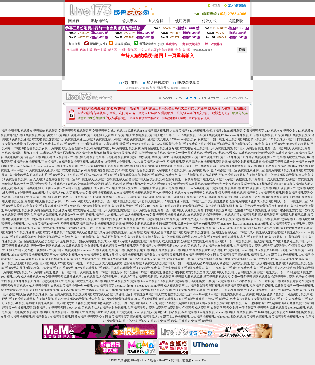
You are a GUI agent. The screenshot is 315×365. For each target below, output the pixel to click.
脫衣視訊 (203, 139)
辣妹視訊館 (126, 183)
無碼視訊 (19, 188)
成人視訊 (117, 130)
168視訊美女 (65, 161)
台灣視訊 (211, 197)
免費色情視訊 (150, 148)
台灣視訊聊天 (35, 188)
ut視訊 (290, 139)
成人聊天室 (101, 188)
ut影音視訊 (112, 183)
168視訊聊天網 (303, 152)
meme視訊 (146, 130)
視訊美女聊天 (160, 139)
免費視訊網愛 (224, 148)
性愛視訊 (167, 166)
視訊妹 (59, 139)
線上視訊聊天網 (204, 148)
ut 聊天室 (115, 188)
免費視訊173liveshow (222, 135)
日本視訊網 (18, 148)
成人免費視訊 (242, 152)
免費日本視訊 (206, 210)
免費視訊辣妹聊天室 (251, 170)
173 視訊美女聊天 (95, 166)
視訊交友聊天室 (205, 232)
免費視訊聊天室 (253, 130)
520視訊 (71, 183)
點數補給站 (100, 21)
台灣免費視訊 (274, 170)
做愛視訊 (125, 144)
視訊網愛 (244, 139)
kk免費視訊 (162, 170)
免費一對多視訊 (140, 157)
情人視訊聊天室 (63, 157)
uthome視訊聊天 (232, 130)
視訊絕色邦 (26, 157)
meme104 (19, 166)
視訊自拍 (100, 152)
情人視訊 (19, 135)
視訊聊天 (52, 130)
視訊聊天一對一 (73, 144)
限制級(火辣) (98, 44)
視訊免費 (95, 157)
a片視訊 (230, 179)
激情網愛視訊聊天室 (224, 170)
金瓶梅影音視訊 (272, 161)
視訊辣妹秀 (291, 170)
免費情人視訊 (11, 183)
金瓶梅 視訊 (173, 179)
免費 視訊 (181, 144)
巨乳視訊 (218, 175)
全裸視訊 (291, 179)
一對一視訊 (217, 139)
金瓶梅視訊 (213, 130)
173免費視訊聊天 (177, 183)
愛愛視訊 (154, 166)
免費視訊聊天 (67, 130)
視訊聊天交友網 (103, 135)
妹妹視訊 (100, 179)
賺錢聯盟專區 (188, 83)
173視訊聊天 (62, 135)
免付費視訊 (239, 166)
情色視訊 (142, 135)
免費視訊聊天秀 (214, 161)
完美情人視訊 (255, 175)
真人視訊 (39, 179)
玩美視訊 (250, 183)
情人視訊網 (161, 130)
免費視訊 (14, 130)
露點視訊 (129, 166)
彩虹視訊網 (115, 166)
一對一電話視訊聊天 (33, 183)
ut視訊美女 (97, 161)
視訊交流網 (272, 175)
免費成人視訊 (54, 144)
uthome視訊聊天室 (297, 144)
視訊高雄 (205, 175)
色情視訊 (268, 135)
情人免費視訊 (203, 237)
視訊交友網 (34, 139)
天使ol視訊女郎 (242, 144)
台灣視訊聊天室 (235, 175)
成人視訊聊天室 (73, 166)
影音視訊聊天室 (124, 135)
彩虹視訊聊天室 (181, 170)
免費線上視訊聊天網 (90, 183)
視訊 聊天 (131, 152)
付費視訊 (211, 228)
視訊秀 (207, 152)
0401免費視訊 (197, 130)
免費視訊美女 (101, 130)
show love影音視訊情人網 (293, 183)
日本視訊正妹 (304, 139)
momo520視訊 (196, 188)
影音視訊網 (109, 157)
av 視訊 (114, 175)
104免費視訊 (120, 148)
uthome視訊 (18, 170)
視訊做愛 (123, 139)
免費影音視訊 (255, 148)
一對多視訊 (167, 161)
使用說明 (182, 21)
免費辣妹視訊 (284, 152)
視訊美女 (26, 130)
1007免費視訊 (261, 144)
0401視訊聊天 (85, 179)
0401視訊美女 (305, 130)
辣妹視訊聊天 (213, 183)
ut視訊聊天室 (93, 144)
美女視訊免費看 (12, 144)
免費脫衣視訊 (102, 148)
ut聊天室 (59, 188)
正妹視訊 (89, 139)
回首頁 (73, 21)
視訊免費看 (254, 161)
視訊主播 (213, 157)
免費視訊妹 (19, 139)
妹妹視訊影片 (239, 157)
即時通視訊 (195, 152)
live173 (30, 166)
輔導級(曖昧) (123, 44)
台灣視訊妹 (145, 152)
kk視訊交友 (21, 161)
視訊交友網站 (184, 148)
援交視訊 (73, 175)
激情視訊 (160, 152)
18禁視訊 (110, 161)
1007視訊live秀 (222, 152)
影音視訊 (255, 135)
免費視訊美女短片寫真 (291, 157)
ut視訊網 (87, 148)
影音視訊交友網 (276, 166)
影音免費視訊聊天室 (262, 157)
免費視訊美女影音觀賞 (66, 148)
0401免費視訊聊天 (263, 152)
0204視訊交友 (274, 130)
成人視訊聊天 (256, 166)
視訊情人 (239, 148)
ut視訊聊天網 (43, 157)
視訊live (292, 166)
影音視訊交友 (146, 170)
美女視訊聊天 (115, 152)
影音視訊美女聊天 (38, 148)
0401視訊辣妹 (127, 170)
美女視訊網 (157, 179)
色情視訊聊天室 (138, 179)
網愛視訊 (56, 152)
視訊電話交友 (194, 161)
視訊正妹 (85, 175)
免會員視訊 (196, 183)
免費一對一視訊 (294, 161)
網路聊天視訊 (289, 175)
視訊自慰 (112, 170)
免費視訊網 (33, 135)
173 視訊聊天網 (267, 183)
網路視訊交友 (84, 152)
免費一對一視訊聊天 (278, 148)
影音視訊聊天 (158, 87)
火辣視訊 (298, 148)
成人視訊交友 (276, 179)
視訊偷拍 (200, 157)
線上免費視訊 (222, 166)
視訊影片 (17, 152)
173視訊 (44, 152)
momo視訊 (55, 166)
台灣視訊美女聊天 (182, 157)
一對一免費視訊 (202, 166)
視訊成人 (209, 179)
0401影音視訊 (178, 130)
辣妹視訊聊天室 (117, 179)
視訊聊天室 (84, 130)
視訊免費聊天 (257, 179)
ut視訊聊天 (278, 144)
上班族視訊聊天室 (153, 175)
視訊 (4, 130)
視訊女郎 (7, 135)
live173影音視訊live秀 (146, 161)
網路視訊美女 (160, 157)
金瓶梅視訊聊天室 (219, 144)
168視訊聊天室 (209, 219)
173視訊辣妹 (277, 139)
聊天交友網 (129, 188)
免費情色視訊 (174, 175)
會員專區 (129, 21)
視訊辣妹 (39, 130)
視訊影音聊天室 (18, 175)
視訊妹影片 (167, 148)
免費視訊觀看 (96, 170)
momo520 (42, 166)
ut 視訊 (220, 179)
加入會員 (156, 21)
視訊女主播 (31, 152)
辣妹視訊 (243, 135)
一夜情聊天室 (146, 188)
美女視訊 (86, 135)
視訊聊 (180, 161)
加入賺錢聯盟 (158, 83)
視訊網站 (210, 206)
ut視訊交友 (213, 245)
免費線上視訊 (197, 144)
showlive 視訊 (100, 175)
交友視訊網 (305, 179)
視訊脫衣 (135, 148)
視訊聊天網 (155, 135)
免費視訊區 (36, 161)
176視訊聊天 (110, 144)
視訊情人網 (81, 157)
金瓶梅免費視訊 (33, 144)
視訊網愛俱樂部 (130, 175)
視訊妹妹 (156, 144)
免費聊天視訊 (182, 166)
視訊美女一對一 (176, 152)
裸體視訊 (69, 152)
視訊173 (225, 157)
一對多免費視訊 (192, 179)
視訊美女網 (79, 170)
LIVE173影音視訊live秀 (124, 360)
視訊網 (75, 135)
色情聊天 (87, 188)
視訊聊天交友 (57, 175)
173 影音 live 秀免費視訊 (180, 135)
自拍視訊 (50, 161)
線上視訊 (231, 139)
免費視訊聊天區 (140, 139)
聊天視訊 (142, 166)
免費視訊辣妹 (74, 139)
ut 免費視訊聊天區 (38, 170)
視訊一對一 (142, 183)
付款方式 (209, 21)
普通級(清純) (147, 44)
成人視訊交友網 (60, 170)
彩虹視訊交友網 (235, 161)
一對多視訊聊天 (233, 183)
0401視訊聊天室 (209, 223)
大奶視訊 (304, 166)
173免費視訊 (131, 130)
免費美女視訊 (141, 144)
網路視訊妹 (157, 183)
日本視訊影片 (38, 175)
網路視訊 (169, 144)
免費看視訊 (81, 161)
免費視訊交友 (302, 135)
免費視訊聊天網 (106, 139)
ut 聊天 (49, 188)
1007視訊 (202, 135)
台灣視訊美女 (10, 157)
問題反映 (235, 21)
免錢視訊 (242, 179)
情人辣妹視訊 (56, 183)
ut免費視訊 (124, 161)
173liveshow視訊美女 (183, 139)
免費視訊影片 (201, 170)
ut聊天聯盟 (73, 188)
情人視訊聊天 (259, 139)
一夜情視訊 (191, 175)
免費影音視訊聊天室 (19, 179)
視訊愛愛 (123, 157)
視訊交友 (289, 130)
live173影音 (149, 360)
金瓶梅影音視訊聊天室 (60, 179)
